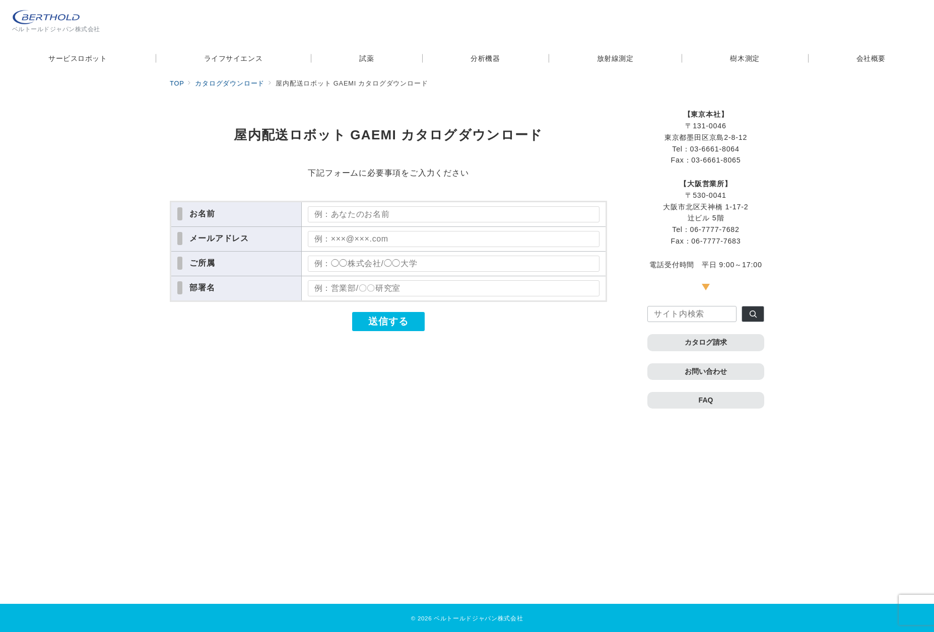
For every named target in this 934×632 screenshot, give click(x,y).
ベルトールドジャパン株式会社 (478, 618)
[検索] (753, 314)
